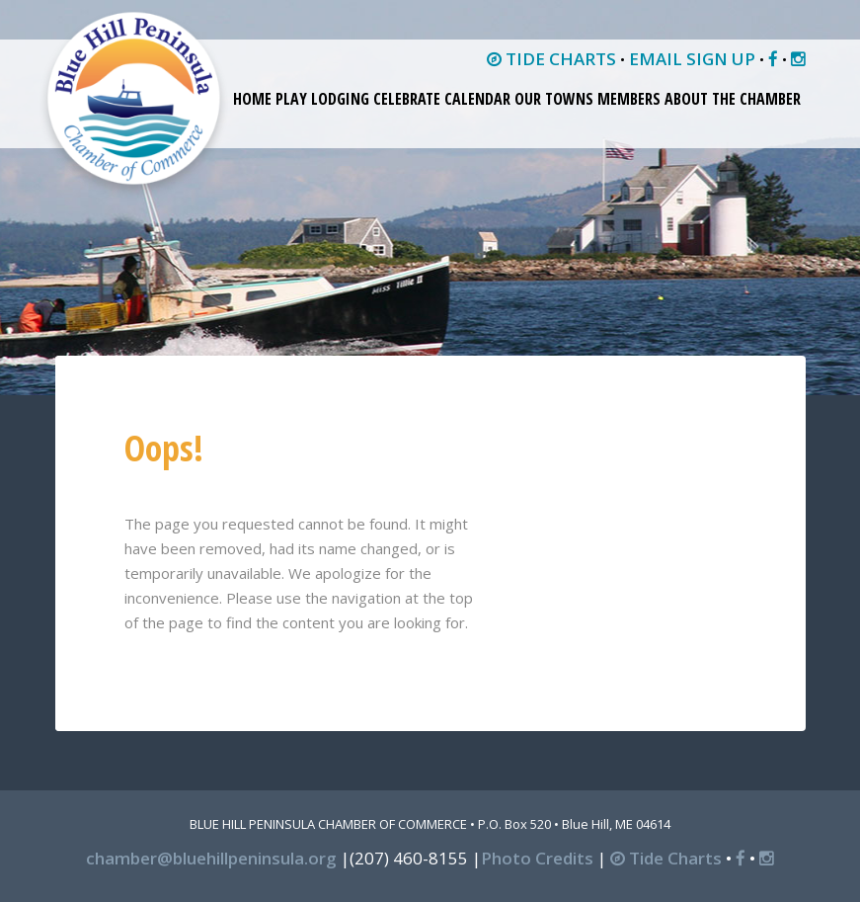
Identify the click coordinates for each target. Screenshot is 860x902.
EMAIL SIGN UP (692, 58)
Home (252, 99)
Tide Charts (666, 858)
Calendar (477, 99)
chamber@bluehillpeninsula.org (211, 858)
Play (291, 99)
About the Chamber (733, 99)
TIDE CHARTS (551, 58)
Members (629, 99)
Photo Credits (537, 858)
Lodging (340, 99)
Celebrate (406, 99)
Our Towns (553, 99)
